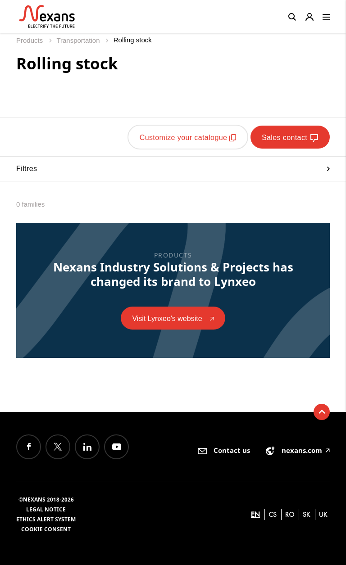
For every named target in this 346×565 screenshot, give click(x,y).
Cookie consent (46, 529)
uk (323, 514)
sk (306, 514)
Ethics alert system (46, 519)
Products (30, 40)
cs (273, 514)
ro (290, 514)
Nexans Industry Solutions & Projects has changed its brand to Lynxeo (173, 274)
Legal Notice (46, 509)
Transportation (78, 40)
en (255, 514)
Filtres (173, 168)
